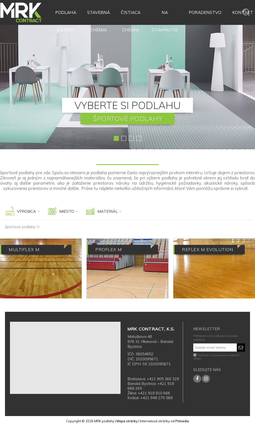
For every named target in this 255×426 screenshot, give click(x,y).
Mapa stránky (127, 421)
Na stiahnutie (164, 15)
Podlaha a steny (65, 15)
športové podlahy (22, 226)
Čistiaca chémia (130, 15)
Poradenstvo (205, 12)
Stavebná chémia (98, 15)
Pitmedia (182, 421)
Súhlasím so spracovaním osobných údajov (216, 357)
